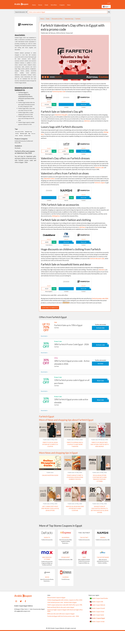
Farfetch (77, 18)
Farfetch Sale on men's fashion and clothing (66, 219)
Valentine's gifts (23, 133)
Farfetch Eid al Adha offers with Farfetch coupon (50, 444)
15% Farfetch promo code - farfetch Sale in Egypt (62, 602)
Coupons (62, 5)
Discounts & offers (57, 18)
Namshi (102, 537)
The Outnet (84, 537)
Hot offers (54, 5)
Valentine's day (68, 18)
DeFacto (47, 537)
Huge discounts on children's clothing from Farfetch (71, 249)
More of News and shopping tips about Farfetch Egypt (66, 419)
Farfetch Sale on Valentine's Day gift (62, 111)
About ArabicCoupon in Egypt (56, 597)
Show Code (83, 104)
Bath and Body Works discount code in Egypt (60, 607)
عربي (108, 2)
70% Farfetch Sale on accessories (60, 204)
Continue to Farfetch (50, 307)
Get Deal (100, 363)
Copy (54, 104)
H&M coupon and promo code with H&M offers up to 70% (64, 605)
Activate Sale (100, 328)
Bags (29, 133)
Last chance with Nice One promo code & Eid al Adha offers (50, 508)
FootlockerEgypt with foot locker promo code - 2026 (63, 616)
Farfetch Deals (27, 135)
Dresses (33, 133)
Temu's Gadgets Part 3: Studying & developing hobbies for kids (75, 477)
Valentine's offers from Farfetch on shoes (65, 173)
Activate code (100, 345)
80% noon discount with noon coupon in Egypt (60, 614)
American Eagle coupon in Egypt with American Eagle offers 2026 (65, 610)
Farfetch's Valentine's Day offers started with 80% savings (100, 444)
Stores (40, 5)
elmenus (66, 577)
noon (47, 577)
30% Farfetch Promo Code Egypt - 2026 (71, 344)
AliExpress (65, 537)
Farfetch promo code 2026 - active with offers (54, 295)
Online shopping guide (50, 475)
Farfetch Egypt (46, 416)
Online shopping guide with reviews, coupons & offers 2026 (64, 600)
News (68, 5)
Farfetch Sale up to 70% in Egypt (68, 325)
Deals (46, 5)
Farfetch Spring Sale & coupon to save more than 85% (75, 444)
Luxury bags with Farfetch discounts (62, 126)
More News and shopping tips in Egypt (58, 452)
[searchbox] (67, 12)
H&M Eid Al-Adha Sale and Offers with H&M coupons (75, 508)
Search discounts (21, 12)
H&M (84, 557)
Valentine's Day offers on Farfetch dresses (65, 158)
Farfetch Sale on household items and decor (66, 264)
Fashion (17, 133)
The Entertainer (103, 557)
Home (34, 5)
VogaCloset (65, 557)
